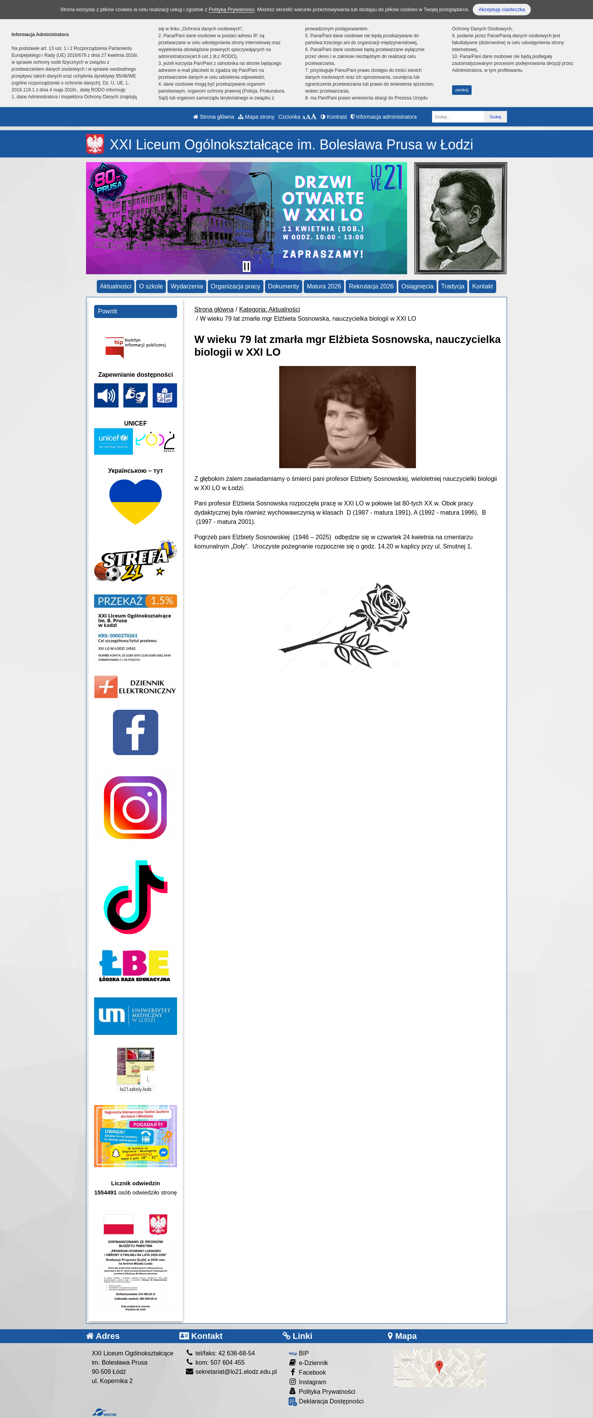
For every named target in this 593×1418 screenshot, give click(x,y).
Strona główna (213, 117)
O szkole (151, 286)
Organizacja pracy (235, 286)
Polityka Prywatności (321, 1391)
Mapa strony (256, 117)
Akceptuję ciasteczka (502, 9)
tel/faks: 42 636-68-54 (220, 1353)
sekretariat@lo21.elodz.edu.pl (231, 1371)
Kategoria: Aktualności (269, 309)
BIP (298, 1353)
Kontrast (334, 117)
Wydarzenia (187, 286)
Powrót (107, 311)
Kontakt (482, 286)
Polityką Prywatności (231, 9)
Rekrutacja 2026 (371, 286)
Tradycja (453, 286)
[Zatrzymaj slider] (246, 266)
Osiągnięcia (417, 286)
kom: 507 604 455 (215, 1362)
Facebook (307, 1372)
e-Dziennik (308, 1362)
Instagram (307, 1381)
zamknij (461, 90)
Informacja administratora (384, 117)
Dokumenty (283, 286)
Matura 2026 (324, 286)
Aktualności (115, 286)
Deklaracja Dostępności (326, 1401)
